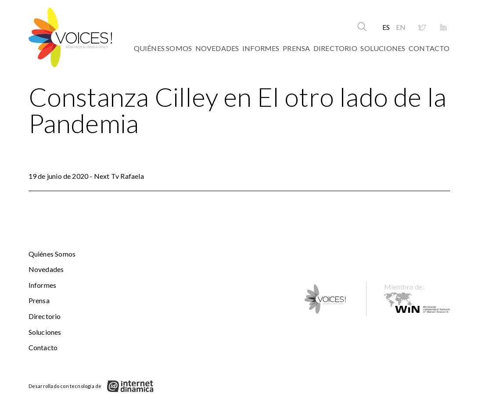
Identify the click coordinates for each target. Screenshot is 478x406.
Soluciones (382, 48)
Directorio (335, 48)
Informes (261, 48)
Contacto (429, 48)
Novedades (217, 48)
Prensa (296, 48)
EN (401, 27)
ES (386, 27)
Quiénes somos (163, 48)
